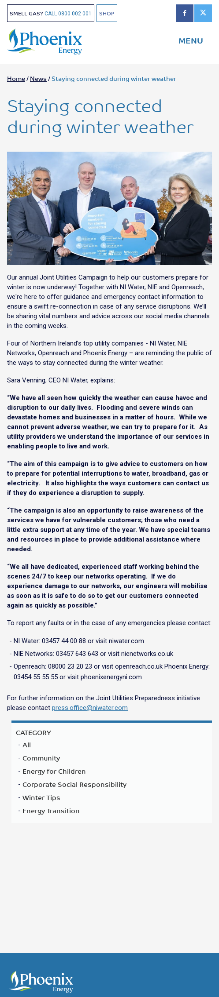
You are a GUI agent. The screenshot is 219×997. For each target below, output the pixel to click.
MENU (190, 40)
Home (16, 78)
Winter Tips (41, 797)
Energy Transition (51, 810)
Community (41, 758)
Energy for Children (54, 771)
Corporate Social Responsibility (74, 784)
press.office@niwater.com (90, 708)
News (38, 78)
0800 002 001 (75, 14)
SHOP (107, 13)
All (26, 744)
